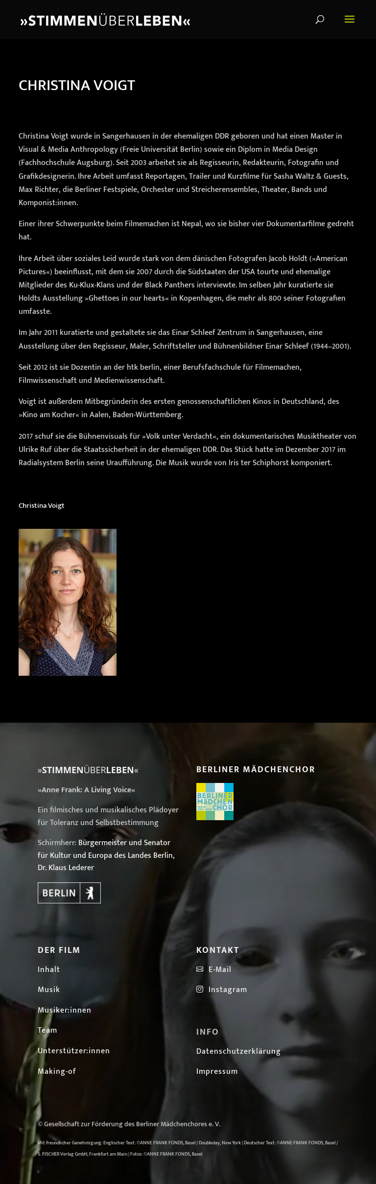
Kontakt (217, 950)
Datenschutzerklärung (238, 1051)
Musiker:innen (65, 1010)
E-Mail (218, 969)
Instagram (221, 989)
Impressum (217, 1071)
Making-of (57, 1071)
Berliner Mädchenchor (255, 769)
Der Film (59, 950)
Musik (49, 989)
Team (47, 1030)
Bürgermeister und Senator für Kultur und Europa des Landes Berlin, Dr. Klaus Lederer (106, 855)
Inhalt (49, 969)
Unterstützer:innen (74, 1051)
